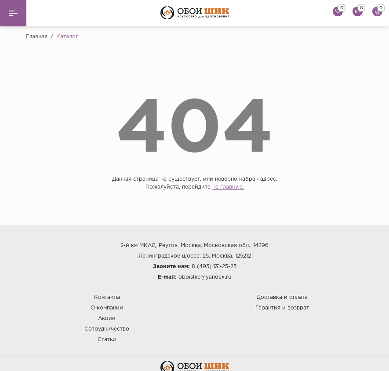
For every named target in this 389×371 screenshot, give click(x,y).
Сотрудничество (106, 329)
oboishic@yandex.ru (204, 277)
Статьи (107, 339)
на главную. (228, 187)
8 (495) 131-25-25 (214, 266)
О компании (107, 308)
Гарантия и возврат (282, 308)
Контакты (107, 297)
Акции (107, 318)
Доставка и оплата (282, 297)
